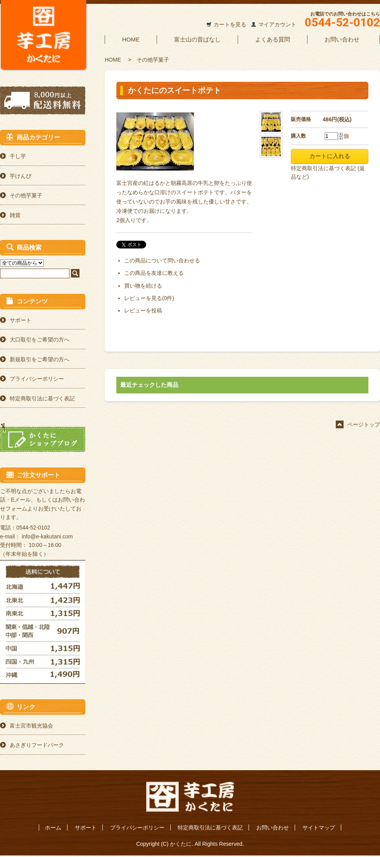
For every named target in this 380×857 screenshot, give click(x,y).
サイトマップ (318, 827)
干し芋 (18, 156)
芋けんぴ (20, 176)
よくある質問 (272, 39)
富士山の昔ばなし (197, 39)
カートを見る (230, 24)
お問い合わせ (342, 39)
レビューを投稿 (143, 310)
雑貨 (15, 215)
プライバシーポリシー (37, 379)
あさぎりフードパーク (37, 745)
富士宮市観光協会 (31, 726)
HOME (131, 39)
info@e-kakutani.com (47, 536)
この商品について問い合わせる (162, 260)
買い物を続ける (143, 286)
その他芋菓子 (152, 60)
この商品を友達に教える (154, 273)
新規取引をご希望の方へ (39, 359)
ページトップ (363, 424)
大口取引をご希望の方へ (39, 339)
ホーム (53, 827)
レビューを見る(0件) (149, 298)
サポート (20, 320)
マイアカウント (277, 24)
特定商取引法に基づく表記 (42, 398)
